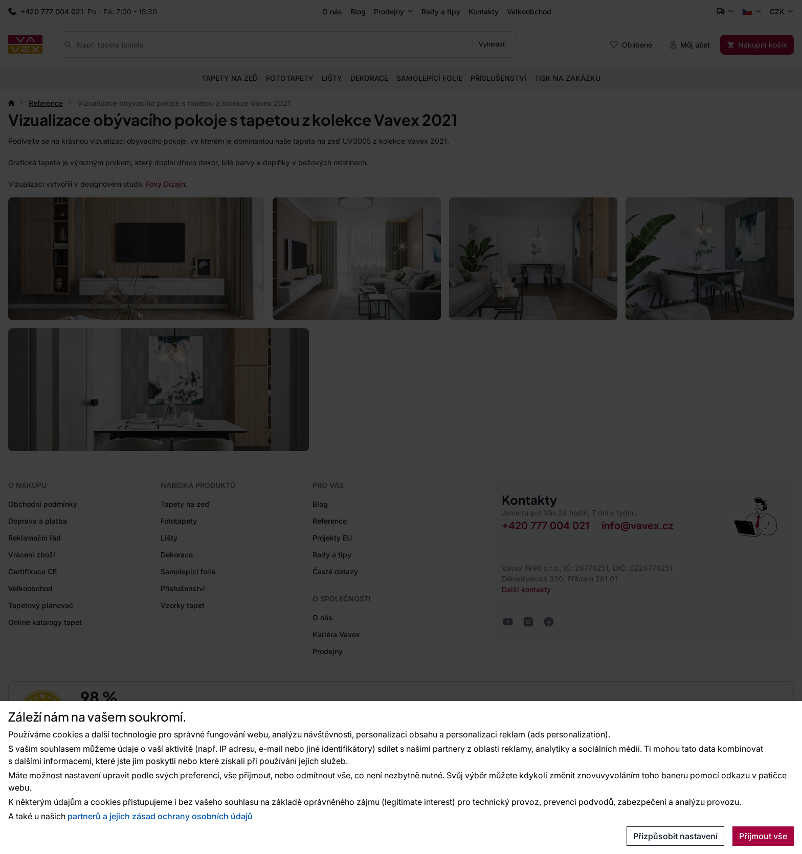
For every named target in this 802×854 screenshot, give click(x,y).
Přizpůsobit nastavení (675, 836)
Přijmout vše (763, 836)
